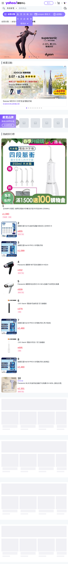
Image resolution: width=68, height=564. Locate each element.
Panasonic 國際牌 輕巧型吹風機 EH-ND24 (33, 265)
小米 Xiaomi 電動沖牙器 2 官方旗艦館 (31, 342)
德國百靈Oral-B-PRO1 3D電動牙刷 (30, 245)
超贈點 (57, 14)
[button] (29, 56)
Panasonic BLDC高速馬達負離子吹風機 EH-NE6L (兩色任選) (40, 383)
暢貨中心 (28, 15)
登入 (48, 3)
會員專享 (31, 19)
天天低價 (18, 19)
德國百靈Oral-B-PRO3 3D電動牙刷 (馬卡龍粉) (34, 323)
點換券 (18, 15)
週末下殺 (28, 19)
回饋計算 (24, 15)
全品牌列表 (8, 125)
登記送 (21, 15)
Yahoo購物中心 (15, 3)
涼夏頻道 (21, 19)
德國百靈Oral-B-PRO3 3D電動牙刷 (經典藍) (33, 362)
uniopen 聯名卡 (42, 14)
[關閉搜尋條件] (16, 8)
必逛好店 (24, 19)
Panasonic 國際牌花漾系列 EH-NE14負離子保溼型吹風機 (38, 284)
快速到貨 (31, 15)
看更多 (24, 24)
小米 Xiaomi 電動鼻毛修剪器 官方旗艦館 (32, 303)
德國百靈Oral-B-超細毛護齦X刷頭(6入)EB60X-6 (35, 226)
